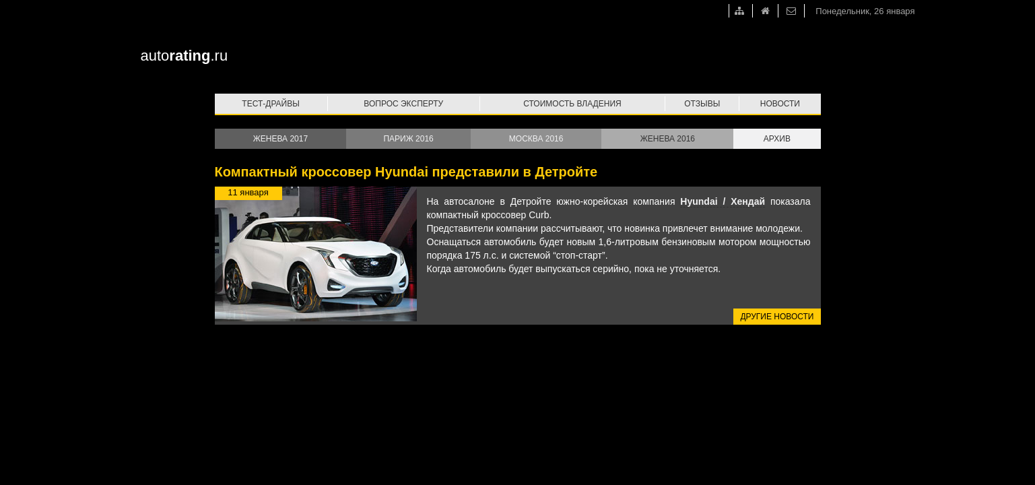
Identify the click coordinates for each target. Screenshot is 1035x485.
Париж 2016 (408, 138)
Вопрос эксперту (403, 103)
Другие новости (776, 316)
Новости (780, 103)
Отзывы (702, 103)
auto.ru (184, 55)
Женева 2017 (280, 138)
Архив (777, 138)
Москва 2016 (536, 138)
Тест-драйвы (271, 103)
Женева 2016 (667, 138)
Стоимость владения (572, 103)
